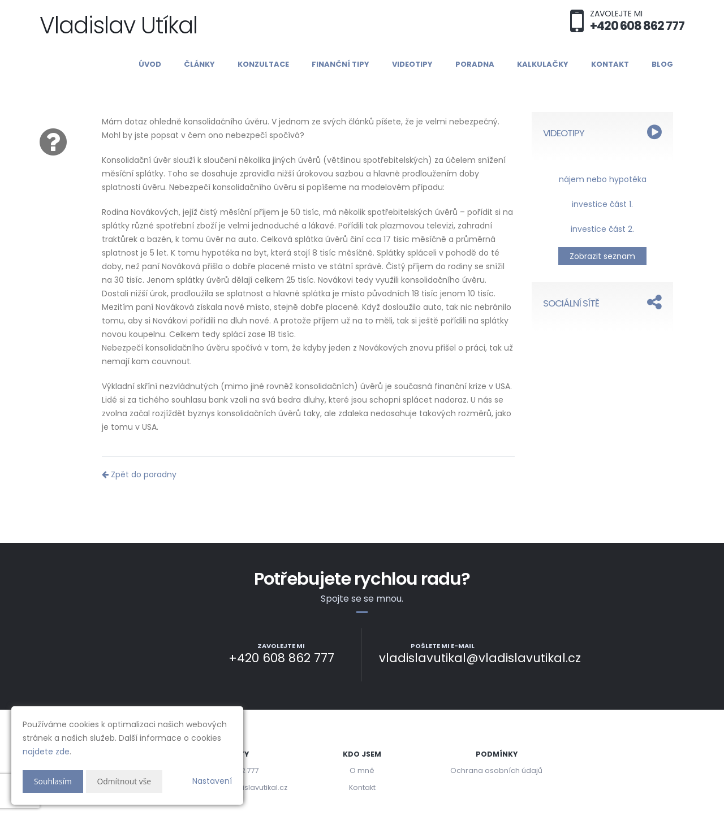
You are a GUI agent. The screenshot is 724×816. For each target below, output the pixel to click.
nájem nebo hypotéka (603, 179)
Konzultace (263, 64)
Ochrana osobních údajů (496, 770)
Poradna (474, 64)
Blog (662, 64)
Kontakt (610, 64)
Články (199, 64)
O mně (362, 770)
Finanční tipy (340, 64)
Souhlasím (53, 781)
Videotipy (412, 64)
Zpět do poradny (139, 474)
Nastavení (212, 781)
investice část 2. (602, 229)
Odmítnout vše (124, 781)
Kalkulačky (542, 64)
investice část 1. (602, 204)
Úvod (150, 64)
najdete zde (46, 751)
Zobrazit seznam (602, 256)
